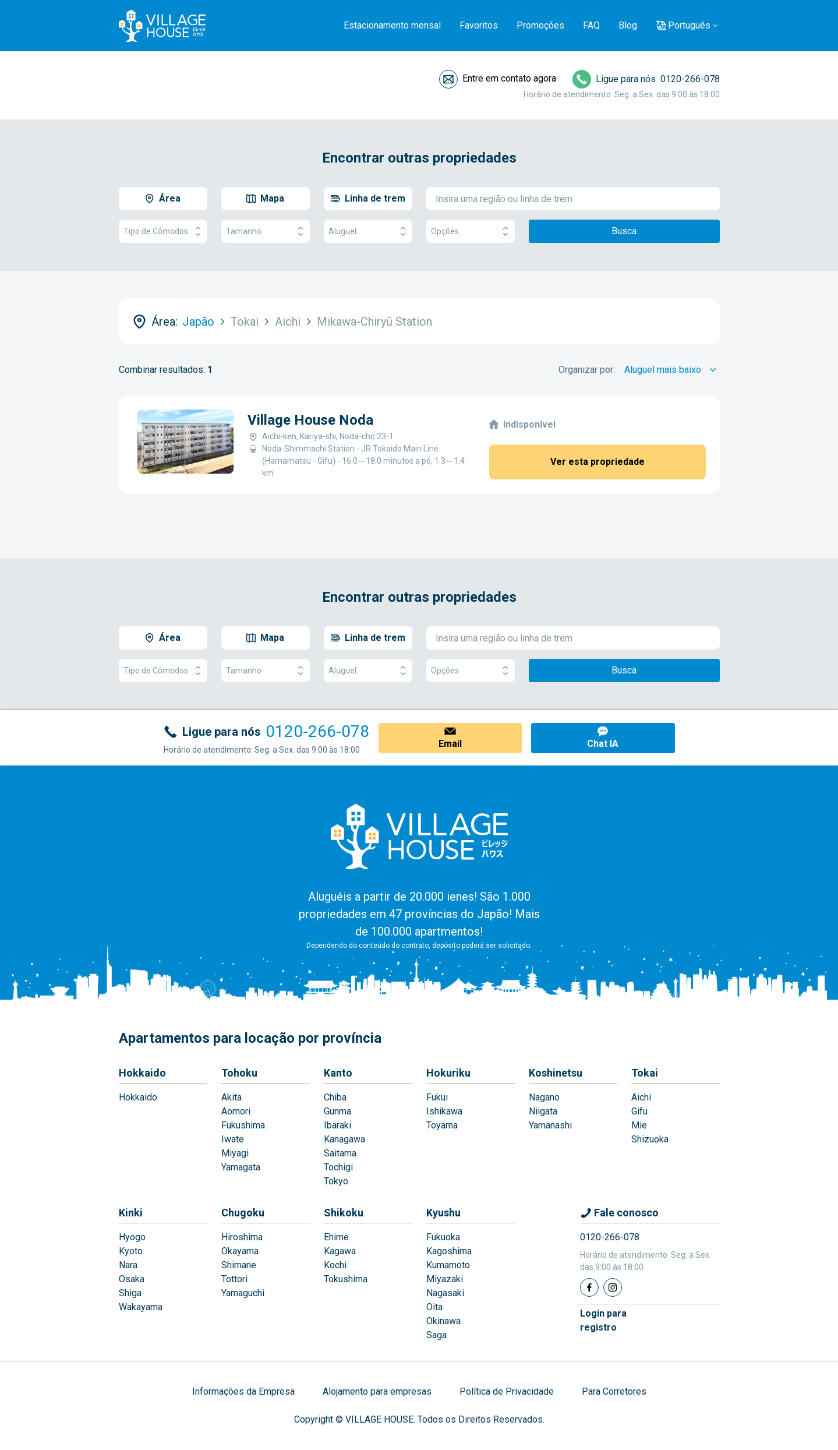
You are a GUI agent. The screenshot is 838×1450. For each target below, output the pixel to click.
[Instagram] (612, 1287)
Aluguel (368, 232)
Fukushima (243, 1125)
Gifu (639, 1111)
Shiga (130, 1293)
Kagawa (340, 1251)
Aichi (641, 1097)
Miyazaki (444, 1279)
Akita (231, 1097)
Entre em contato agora (509, 78)
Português (689, 25)
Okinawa (443, 1320)
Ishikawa (444, 1111)
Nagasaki (445, 1293)
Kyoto (131, 1251)
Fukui (437, 1097)
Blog (627, 25)
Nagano (544, 1097)
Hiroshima (242, 1237)
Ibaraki (337, 1125)
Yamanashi (550, 1125)
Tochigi (338, 1167)
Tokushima (345, 1279)
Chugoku (242, 1212)
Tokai (644, 1073)
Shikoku (343, 1212)
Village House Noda (310, 420)
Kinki (131, 1212)
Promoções (540, 25)
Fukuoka (443, 1237)
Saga (436, 1334)
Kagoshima (449, 1251)
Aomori (235, 1111)
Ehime (336, 1237)
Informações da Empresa (243, 1391)
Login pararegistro (603, 1320)
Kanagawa (344, 1139)
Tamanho (265, 232)
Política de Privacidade (506, 1391)
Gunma (337, 1111)
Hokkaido (142, 1073)
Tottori (234, 1279)
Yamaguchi (242, 1293)
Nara (128, 1265)
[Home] (419, 836)
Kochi (335, 1265)
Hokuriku (448, 1073)
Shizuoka (650, 1139)
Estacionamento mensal (392, 25)
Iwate (232, 1139)
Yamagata (240, 1167)
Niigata (543, 1111)
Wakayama (140, 1307)
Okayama (240, 1251)
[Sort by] (672, 370)
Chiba (335, 1097)
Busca (624, 231)
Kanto (338, 1073)
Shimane (238, 1265)
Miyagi (235, 1153)
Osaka (131, 1279)
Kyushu (443, 1212)
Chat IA (602, 743)
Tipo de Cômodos (163, 232)
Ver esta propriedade (597, 461)
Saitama (340, 1153)
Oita (434, 1307)
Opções (470, 232)
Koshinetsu (555, 1073)
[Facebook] (589, 1287)
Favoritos (478, 25)
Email (450, 743)
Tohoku (239, 1073)
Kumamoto (448, 1265)
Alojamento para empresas (377, 1391)
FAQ (591, 25)
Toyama (442, 1125)
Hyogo (132, 1237)
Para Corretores (614, 1391)
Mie (639, 1125)
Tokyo (336, 1181)
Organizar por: (586, 369)
